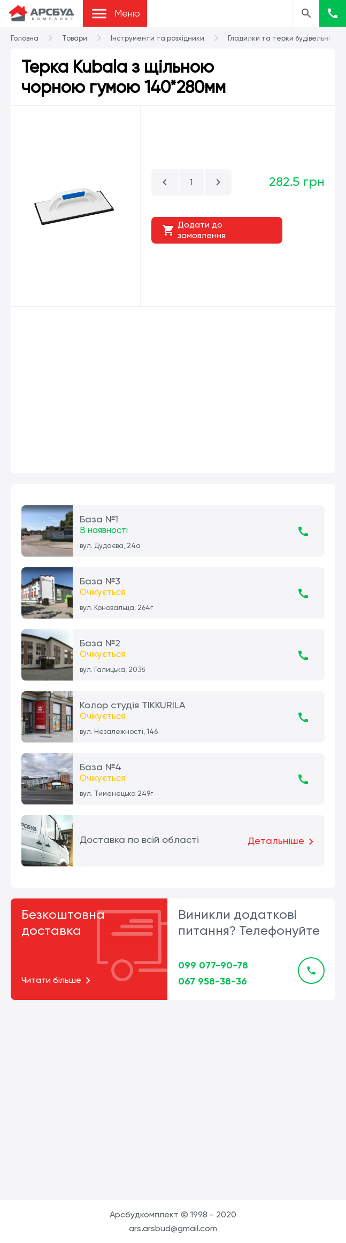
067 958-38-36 (212, 981)
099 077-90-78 (213, 965)
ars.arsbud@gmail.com (173, 1228)
